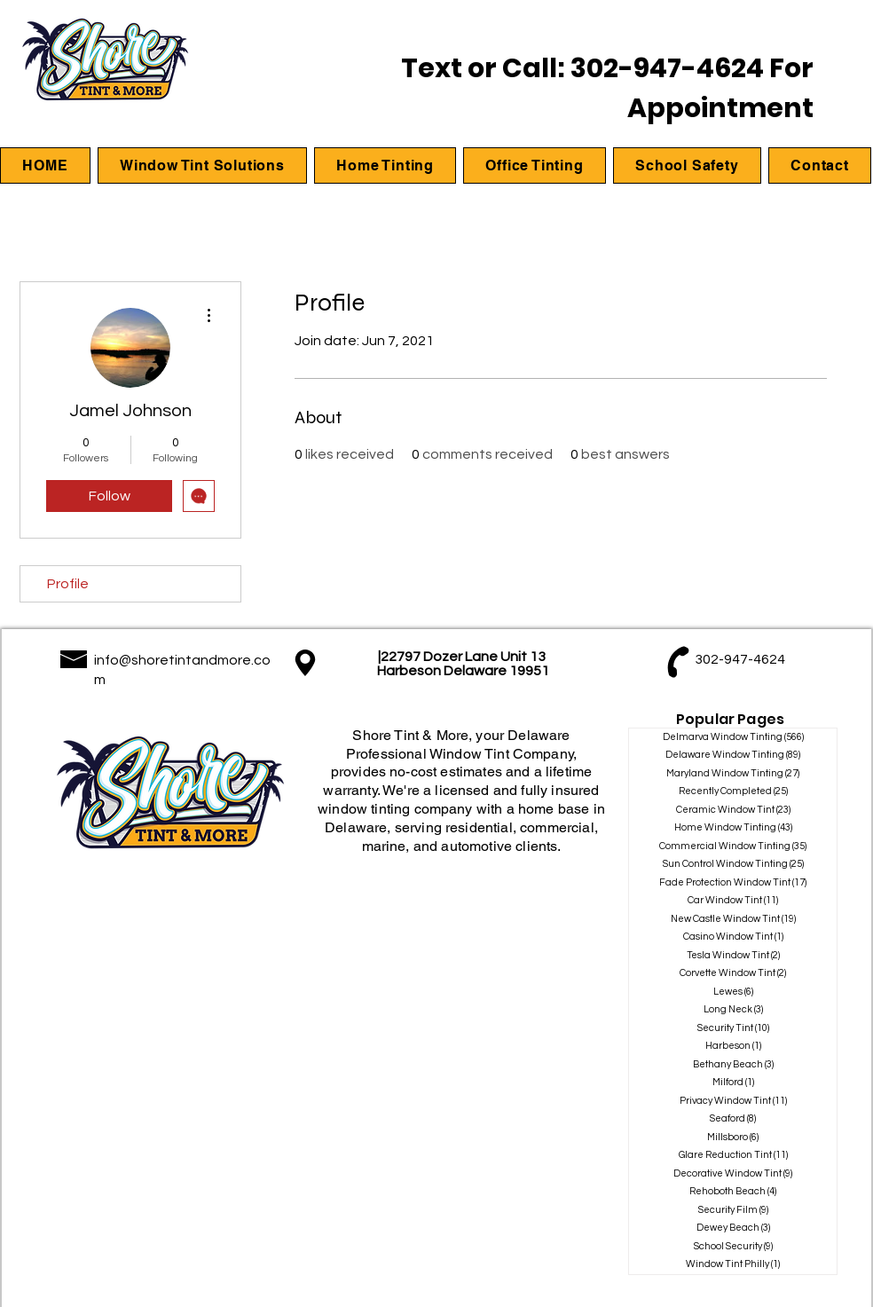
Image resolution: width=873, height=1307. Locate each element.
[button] (202, 165)
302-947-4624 (667, 68)
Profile (68, 584)
